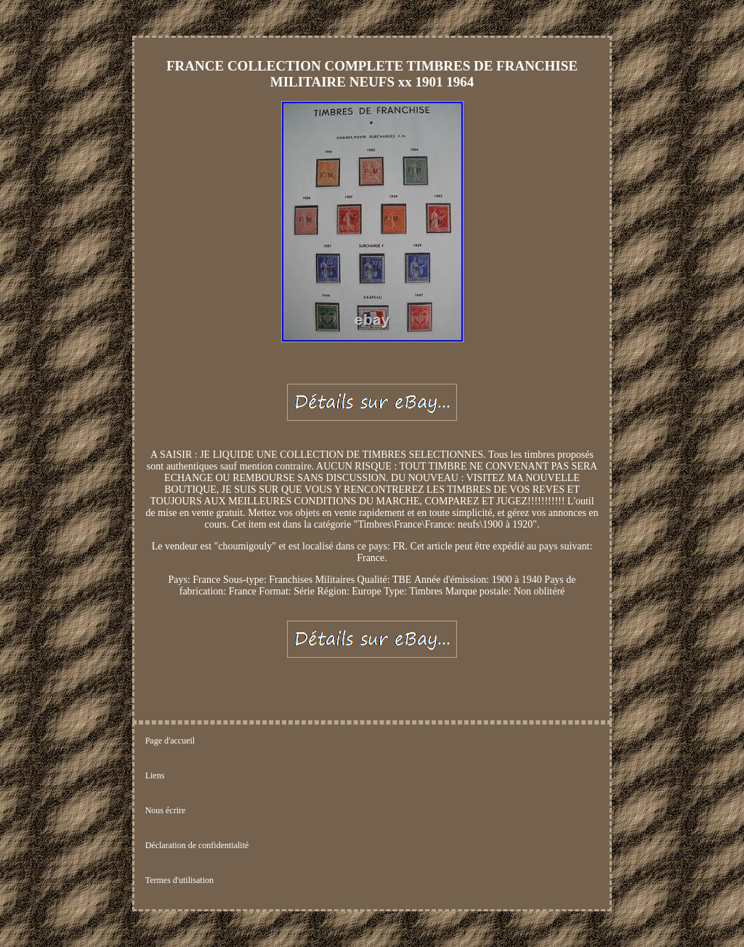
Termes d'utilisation (179, 880)
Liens (155, 775)
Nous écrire (165, 810)
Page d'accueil (170, 741)
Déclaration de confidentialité (197, 845)
